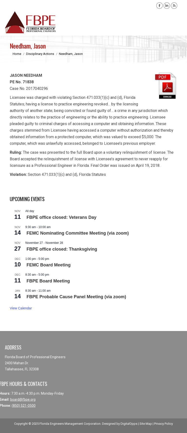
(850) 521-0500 (24, 406)
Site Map (146, 423)
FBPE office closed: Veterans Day (61, 217)
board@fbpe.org (23, 399)
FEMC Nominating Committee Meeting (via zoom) (78, 233)
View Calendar (21, 308)
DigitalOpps (129, 423)
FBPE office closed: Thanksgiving (62, 249)
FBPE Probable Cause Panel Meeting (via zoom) (76, 296)
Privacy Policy (163, 423)
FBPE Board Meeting (48, 281)
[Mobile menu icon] (179, 22)
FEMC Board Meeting (49, 265)
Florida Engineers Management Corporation (70, 423)
